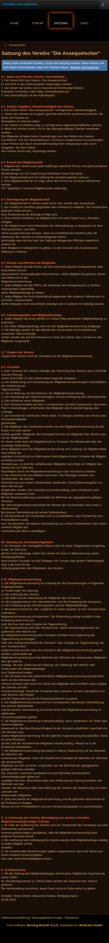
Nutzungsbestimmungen (47, 917)
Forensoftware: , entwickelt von (54, 925)
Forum (37, 23)
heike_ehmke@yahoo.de (53, 91)
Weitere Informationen (84, 67)
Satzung (61, 23)
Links (84, 23)
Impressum (72, 917)
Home (14, 23)
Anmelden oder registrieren (20, 4)
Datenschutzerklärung (16, 917)
